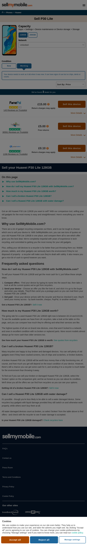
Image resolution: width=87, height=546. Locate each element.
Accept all (15, 540)
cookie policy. (77, 533)
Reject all (44, 540)
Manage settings (72, 540)
